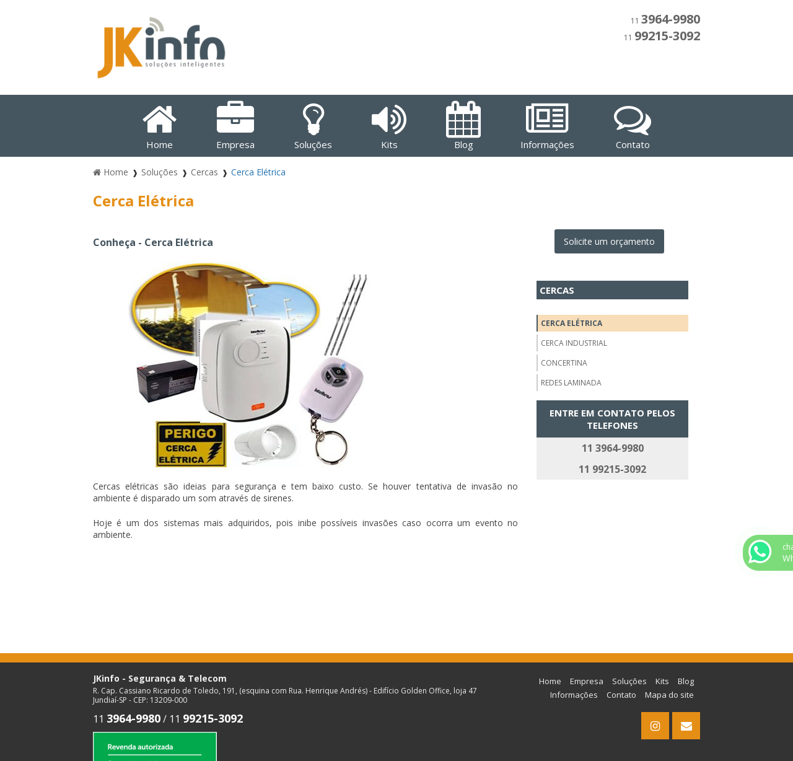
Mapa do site (669, 694)
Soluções (629, 681)
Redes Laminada (571, 382)
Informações (574, 694)
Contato (621, 694)
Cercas (557, 290)
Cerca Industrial (574, 343)
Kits (662, 681)
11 (665, 20)
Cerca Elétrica (571, 323)
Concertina (564, 363)
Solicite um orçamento (609, 241)
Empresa (586, 681)
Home (550, 681)
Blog (686, 681)
